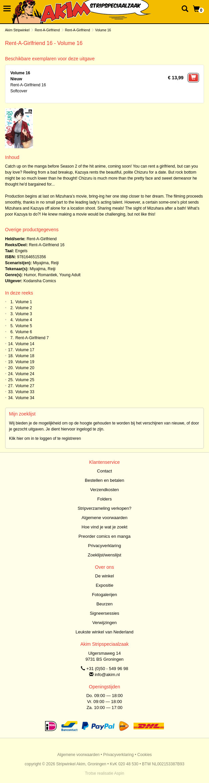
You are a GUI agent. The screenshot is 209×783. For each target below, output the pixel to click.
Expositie (105, 585)
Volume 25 (24, 380)
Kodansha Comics (39, 281)
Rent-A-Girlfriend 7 (32, 338)
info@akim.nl (107, 674)
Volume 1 (23, 302)
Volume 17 (24, 350)
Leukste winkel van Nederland (104, 631)
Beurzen (104, 603)
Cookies (144, 754)
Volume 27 (24, 386)
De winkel (104, 575)
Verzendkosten (104, 489)
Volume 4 (23, 320)
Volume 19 (24, 362)
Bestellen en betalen (104, 480)
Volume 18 (24, 356)
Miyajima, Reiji (45, 263)
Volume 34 (24, 397)
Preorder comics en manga (104, 536)
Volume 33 (24, 392)
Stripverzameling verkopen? (104, 508)
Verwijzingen (104, 622)
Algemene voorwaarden (104, 517)
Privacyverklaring (104, 545)
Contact (104, 470)
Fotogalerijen (104, 594)
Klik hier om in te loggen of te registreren (45, 438)
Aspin (119, 773)
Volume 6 (23, 332)
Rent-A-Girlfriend (47, 30)
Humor (30, 275)
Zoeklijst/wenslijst (104, 554)
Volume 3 (23, 314)
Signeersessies (104, 613)
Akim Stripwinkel (17, 30)
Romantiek (47, 275)
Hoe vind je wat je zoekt (104, 526)
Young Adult (70, 275)
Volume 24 (24, 374)
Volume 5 (23, 326)
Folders (104, 498)
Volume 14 (24, 344)
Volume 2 (23, 308)
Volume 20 (24, 368)
